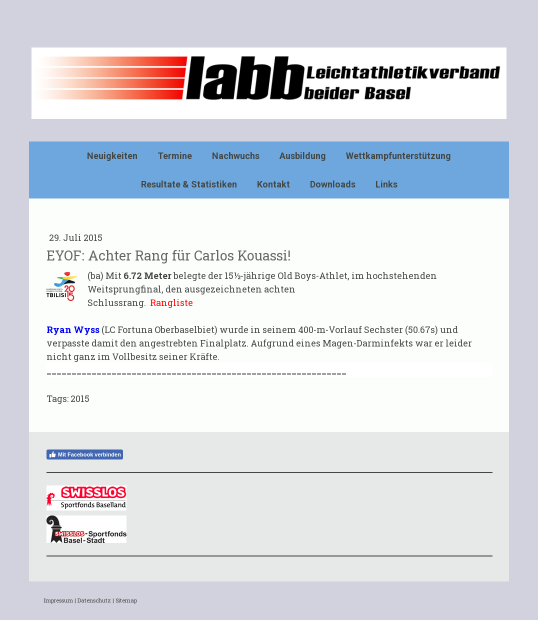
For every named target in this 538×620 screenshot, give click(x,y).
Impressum (58, 600)
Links (387, 184)
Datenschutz (94, 600)
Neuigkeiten (112, 155)
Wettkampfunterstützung (398, 155)
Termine (175, 155)
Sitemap (126, 600)
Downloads (333, 184)
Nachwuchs (236, 155)
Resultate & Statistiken (189, 184)
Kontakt (273, 184)
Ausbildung (303, 155)
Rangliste (171, 302)
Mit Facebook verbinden (84, 454)
